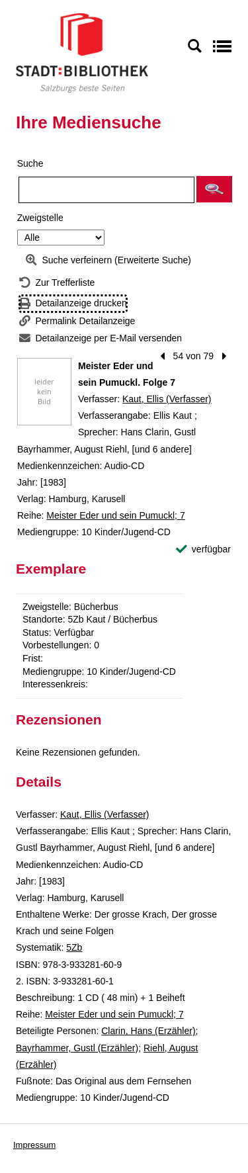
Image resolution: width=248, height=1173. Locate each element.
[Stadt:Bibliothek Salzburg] (82, 52)
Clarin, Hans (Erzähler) (148, 1030)
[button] (214, 189)
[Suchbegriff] (106, 190)
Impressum (34, 1145)
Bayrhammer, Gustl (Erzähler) (77, 1048)
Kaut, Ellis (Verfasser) (167, 399)
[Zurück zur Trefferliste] (57, 283)
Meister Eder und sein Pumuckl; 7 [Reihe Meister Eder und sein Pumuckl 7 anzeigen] (115, 515)
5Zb (74, 947)
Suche (30, 163)
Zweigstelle (40, 217)
